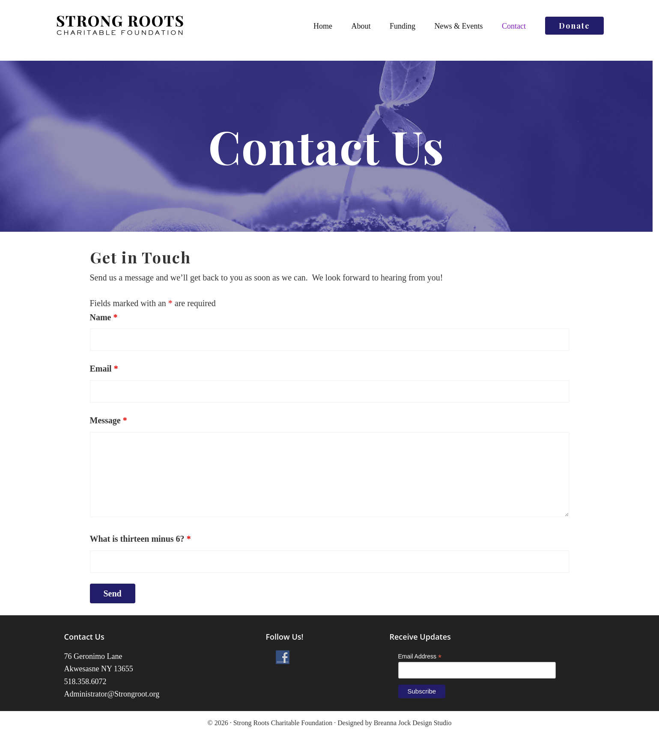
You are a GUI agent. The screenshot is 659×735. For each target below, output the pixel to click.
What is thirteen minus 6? (140, 538)
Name (104, 317)
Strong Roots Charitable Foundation (120, 26)
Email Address (420, 656)
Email (104, 368)
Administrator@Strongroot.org (112, 694)
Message (108, 420)
